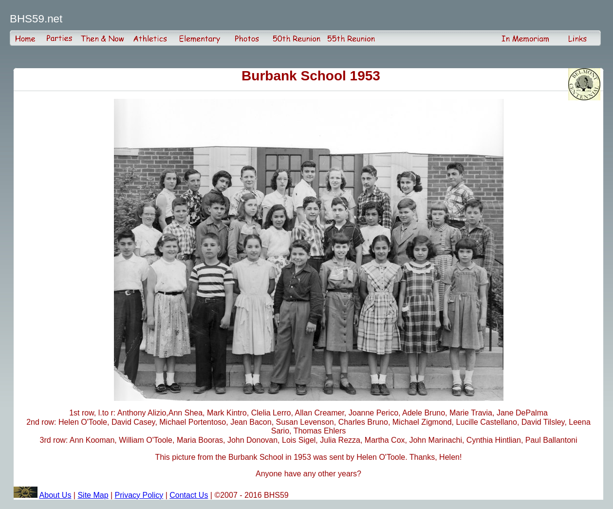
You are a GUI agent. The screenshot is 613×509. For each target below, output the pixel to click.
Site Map (92, 495)
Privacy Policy (139, 495)
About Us (55, 495)
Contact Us (188, 495)
